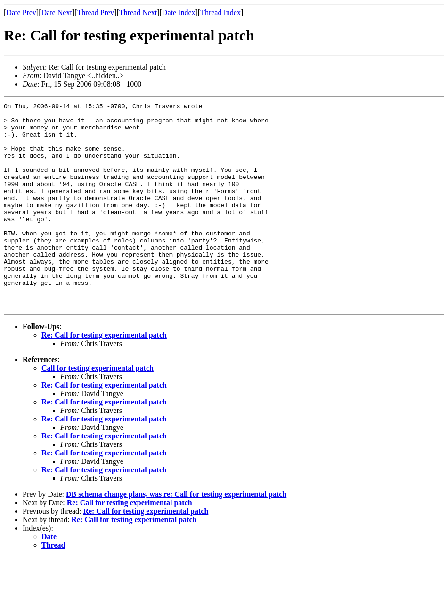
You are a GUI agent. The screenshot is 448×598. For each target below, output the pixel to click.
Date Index (178, 12)
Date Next (56, 12)
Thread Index (220, 12)
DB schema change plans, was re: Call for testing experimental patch (176, 535)
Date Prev (21, 12)
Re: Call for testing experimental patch (104, 376)
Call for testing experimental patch (97, 409)
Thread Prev (95, 12)
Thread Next (138, 12)
